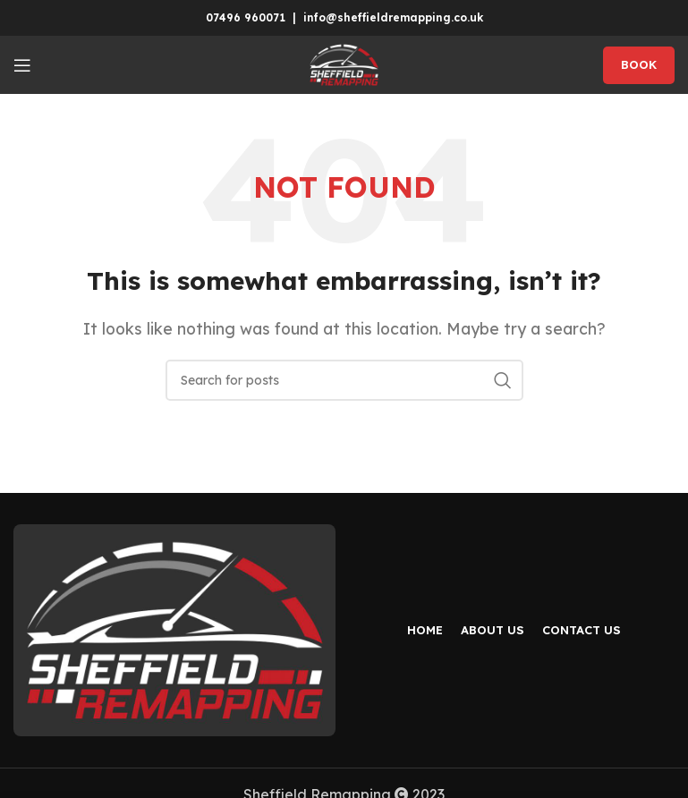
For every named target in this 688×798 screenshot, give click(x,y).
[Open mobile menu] (22, 65)
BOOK (639, 64)
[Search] (344, 380)
